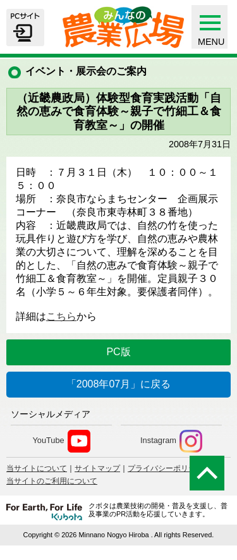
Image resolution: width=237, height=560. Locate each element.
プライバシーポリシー (166, 468)
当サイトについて (36, 468)
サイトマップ (97, 468)
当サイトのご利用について (51, 481)
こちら (61, 316)
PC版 (118, 351)
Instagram (171, 441)
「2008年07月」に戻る (118, 384)
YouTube (61, 441)
